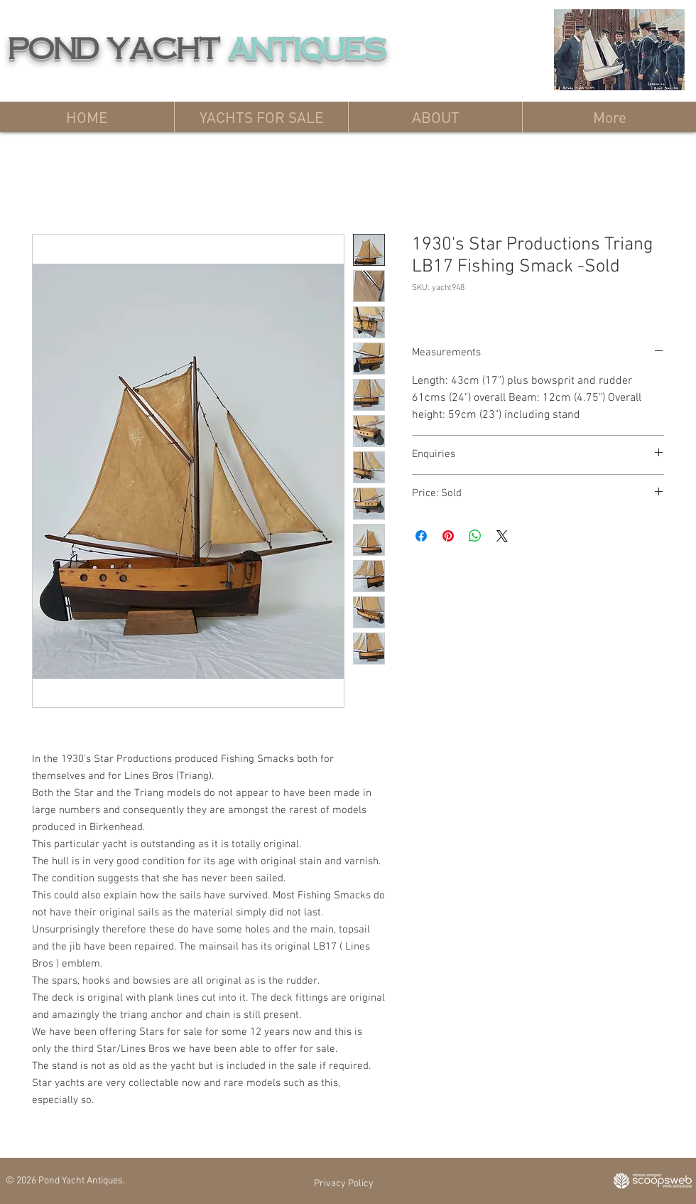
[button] (261, 117)
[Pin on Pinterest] (448, 535)
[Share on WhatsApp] (475, 535)
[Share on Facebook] (421, 535)
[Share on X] (502, 535)
